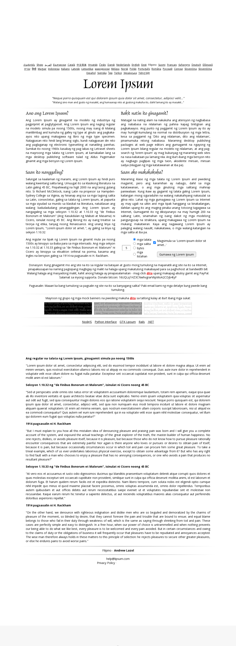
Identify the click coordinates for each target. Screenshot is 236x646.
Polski (133, 69)
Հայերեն (29, 65)
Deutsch (196, 65)
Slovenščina (205, 69)
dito (150, 273)
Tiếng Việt (144, 73)
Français (172, 65)
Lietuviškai (87, 69)
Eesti (144, 65)
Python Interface (106, 322)
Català (71, 65)
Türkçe (118, 73)
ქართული (184, 65)
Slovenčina (190, 69)
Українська (130, 73)
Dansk (111, 65)
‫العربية (48, 65)
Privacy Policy (106, 563)
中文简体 (82, 65)
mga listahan (142, 254)
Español (91, 73)
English (136, 65)
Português (144, 69)
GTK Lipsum (128, 322)
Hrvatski (93, 65)
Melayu (115, 69)
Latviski (75, 69)
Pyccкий (167, 69)
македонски (102, 69)
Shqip (40, 65)
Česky (102, 65)
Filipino (152, 65)
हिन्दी (34, 69)
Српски (178, 69)
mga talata (144, 239)
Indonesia (54, 69)
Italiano (65, 69)
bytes (140, 248)
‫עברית (27, 69)
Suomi (161, 65)
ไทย (110, 73)
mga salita (144, 244)
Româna (156, 69)
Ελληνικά (208, 65)
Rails (142, 322)
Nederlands (123, 65)
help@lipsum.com (118, 559)
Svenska (102, 73)
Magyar (42, 69)
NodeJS (87, 322)
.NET (151, 322)
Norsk (124, 69)
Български (59, 65)
